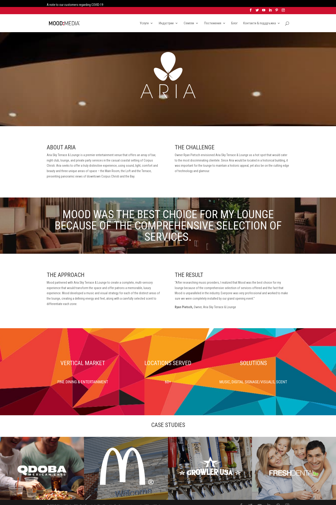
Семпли (189, 16)
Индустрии (166, 16)
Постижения (212, 16)
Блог (234, 16)
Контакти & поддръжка (259, 16)
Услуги (144, 16)
